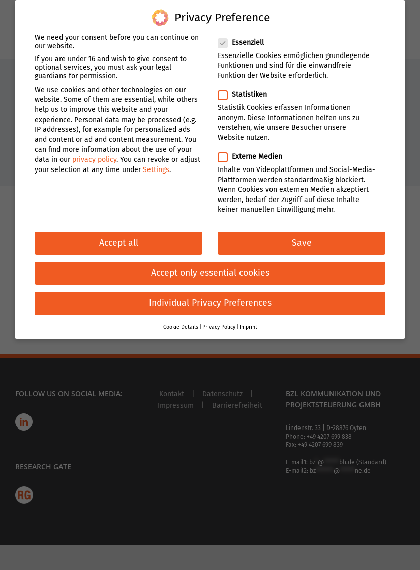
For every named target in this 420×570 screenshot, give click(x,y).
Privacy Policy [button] (218, 322)
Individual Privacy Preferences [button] (210, 299)
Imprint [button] (248, 322)
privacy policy (94, 155)
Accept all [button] (118, 238)
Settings (156, 165)
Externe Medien (254, 152)
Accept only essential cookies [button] (210, 268)
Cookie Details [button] (180, 322)
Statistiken (247, 90)
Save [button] (302, 238)
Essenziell (245, 38)
